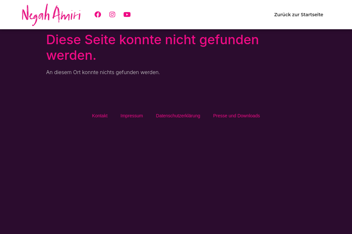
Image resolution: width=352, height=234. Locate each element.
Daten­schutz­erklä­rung (178, 115)
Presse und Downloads (236, 115)
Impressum (131, 115)
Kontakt (99, 115)
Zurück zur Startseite (298, 15)
